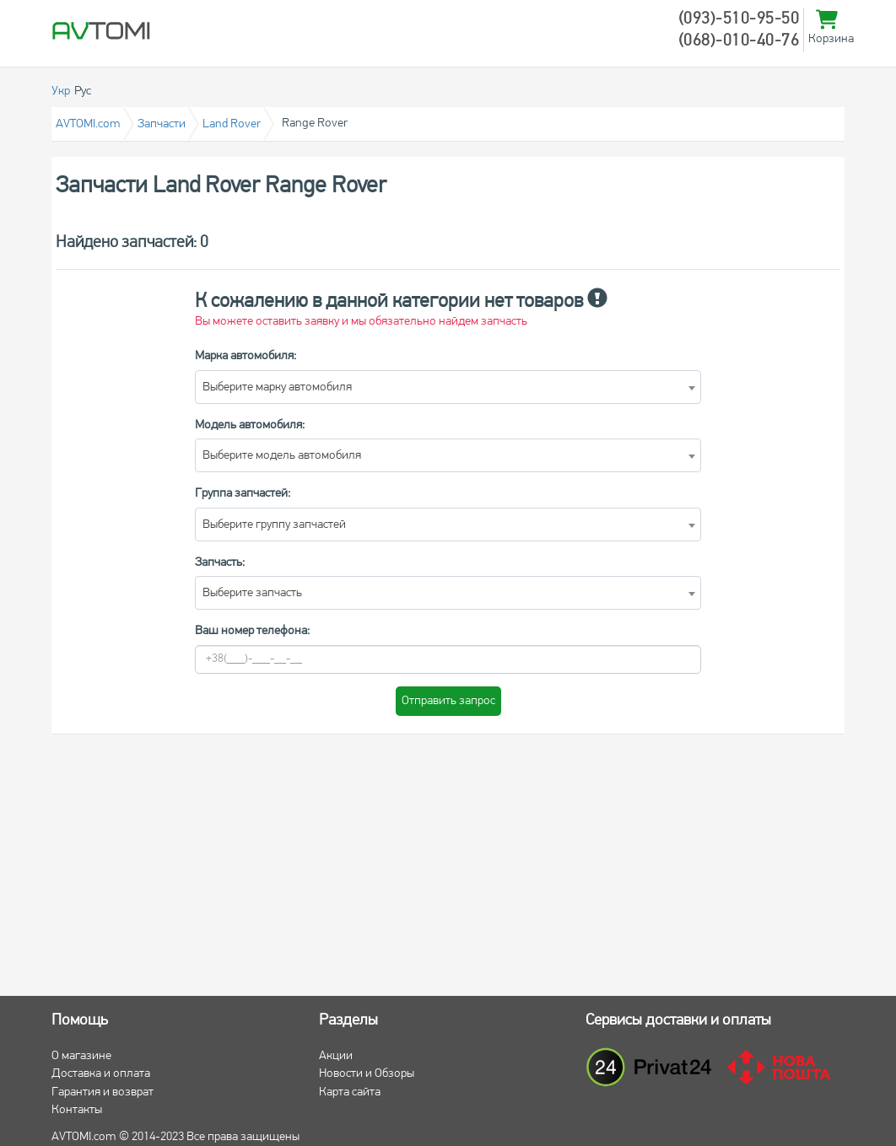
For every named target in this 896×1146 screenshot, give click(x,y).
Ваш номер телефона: (252, 631)
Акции (336, 1056)
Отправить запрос (448, 701)
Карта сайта (350, 1092)
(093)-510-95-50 (739, 19)
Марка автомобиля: (245, 356)
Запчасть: (220, 563)
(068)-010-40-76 (739, 41)
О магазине (81, 1056)
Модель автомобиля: (250, 425)
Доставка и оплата (100, 1074)
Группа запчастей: (242, 493)
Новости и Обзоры (366, 1074)
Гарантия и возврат (102, 1092)
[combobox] (448, 387)
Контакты (76, 1110)
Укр (60, 91)
